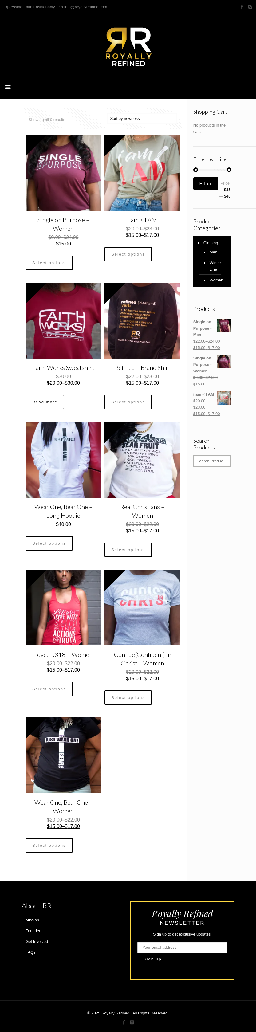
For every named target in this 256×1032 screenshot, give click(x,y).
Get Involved (37, 941)
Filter (205, 183)
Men (213, 252)
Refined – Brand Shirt (142, 367)
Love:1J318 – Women (63, 654)
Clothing (210, 243)
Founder (33, 930)
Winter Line (215, 266)
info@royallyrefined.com (85, 7)
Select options (49, 263)
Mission (32, 920)
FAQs (31, 952)
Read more (44, 402)
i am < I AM (142, 219)
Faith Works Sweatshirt (63, 367)
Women (216, 280)
